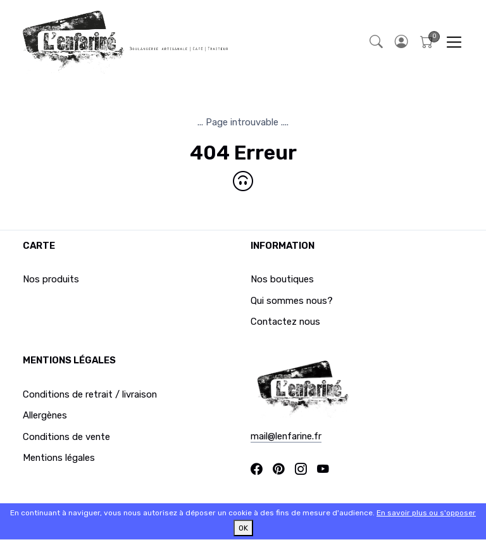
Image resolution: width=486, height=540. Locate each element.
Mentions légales (59, 457)
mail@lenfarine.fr (286, 436)
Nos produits (51, 279)
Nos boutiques (282, 279)
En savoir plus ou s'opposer (426, 512)
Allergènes (45, 415)
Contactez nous (285, 321)
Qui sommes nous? (292, 300)
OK (243, 528)
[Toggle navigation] (454, 42)
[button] (401, 42)
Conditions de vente (66, 437)
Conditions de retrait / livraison (90, 394)
